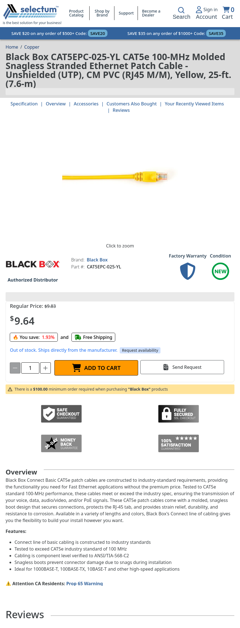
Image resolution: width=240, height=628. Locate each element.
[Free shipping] (93, 337)
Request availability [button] (140, 350)
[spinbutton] (30, 368)
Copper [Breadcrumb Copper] (31, 47)
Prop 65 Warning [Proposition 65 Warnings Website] (84, 583)
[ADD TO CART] (96, 368)
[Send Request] (182, 367)
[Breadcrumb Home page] (12, 47)
